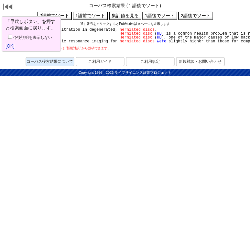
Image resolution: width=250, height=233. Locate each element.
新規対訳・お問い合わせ (200, 61)
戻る (8, 7)
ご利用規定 (150, 61)
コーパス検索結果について (50, 61)
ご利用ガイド (100, 61)
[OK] (10, 46)
